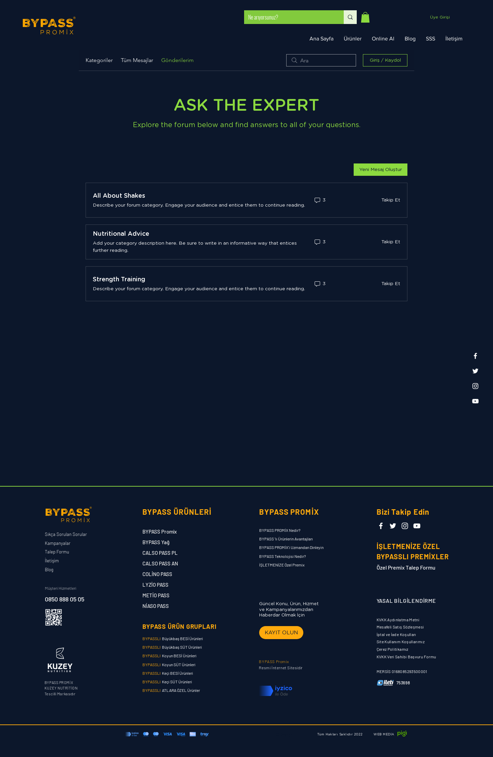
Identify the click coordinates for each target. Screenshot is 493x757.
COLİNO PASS (157, 574)
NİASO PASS (155, 606)
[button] (365, 17)
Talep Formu (57, 551)
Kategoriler (99, 60)
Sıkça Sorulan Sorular (66, 534)
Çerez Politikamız (392, 649)
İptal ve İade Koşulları (396, 634)
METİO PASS (155, 595)
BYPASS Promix (159, 531)
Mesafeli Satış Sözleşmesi (400, 626)
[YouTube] (475, 401)
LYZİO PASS (155, 585)
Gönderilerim (177, 60)
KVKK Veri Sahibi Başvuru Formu (406, 656)
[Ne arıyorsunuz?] (288, 17)
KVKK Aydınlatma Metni (398, 619)
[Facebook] (475, 356)
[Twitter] (475, 371)
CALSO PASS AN (160, 563)
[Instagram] (475, 386)
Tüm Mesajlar (137, 60)
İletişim (52, 560)
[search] (321, 60)
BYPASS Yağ (156, 542)
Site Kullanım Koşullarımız (401, 641)
